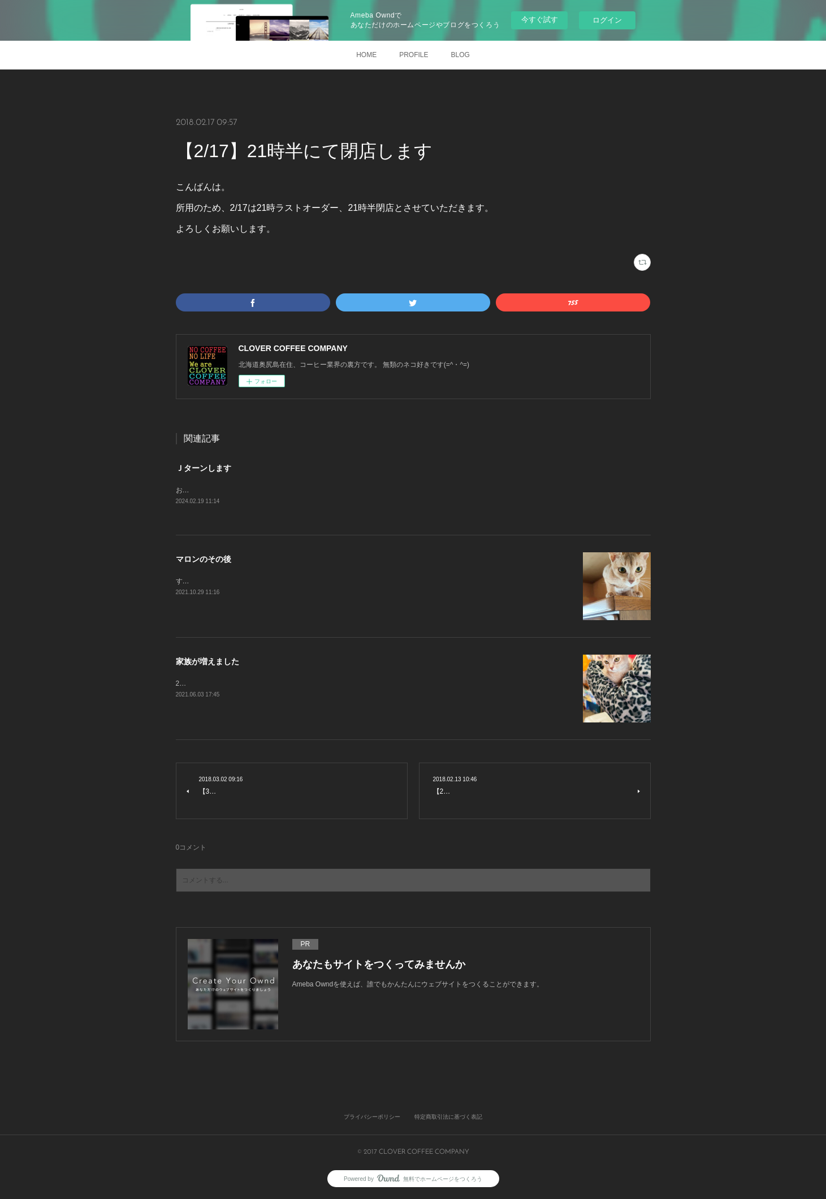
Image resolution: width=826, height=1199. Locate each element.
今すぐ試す (539, 19)
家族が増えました (207, 662)
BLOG (460, 55)
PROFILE (413, 55)
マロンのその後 (203, 560)
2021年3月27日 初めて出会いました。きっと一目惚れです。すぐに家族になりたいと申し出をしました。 (338, 684)
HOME (366, 55)
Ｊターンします (203, 468)
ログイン (607, 20)
